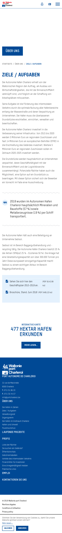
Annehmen (22, 528)
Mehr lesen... (7, 523)
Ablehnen (8, 528)
